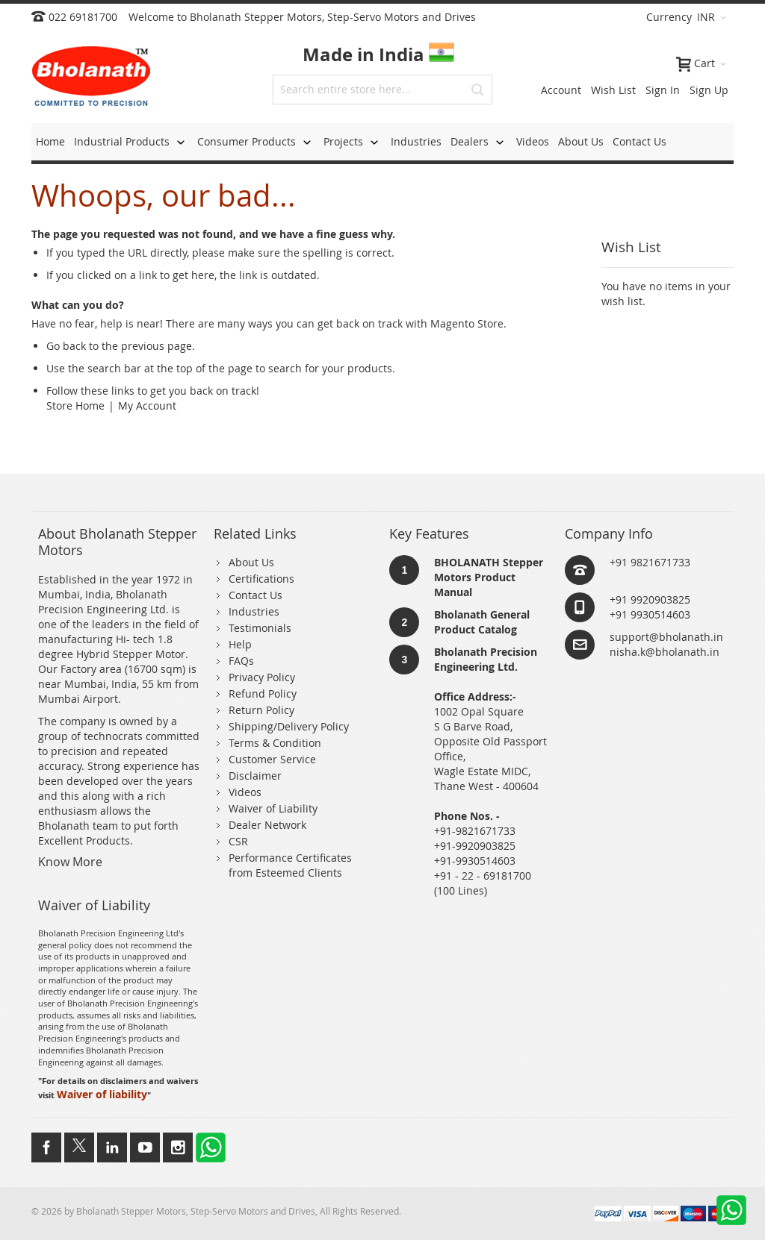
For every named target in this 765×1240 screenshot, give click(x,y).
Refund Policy (263, 693)
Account (561, 90)
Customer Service (272, 759)
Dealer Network (267, 825)
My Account (147, 405)
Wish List (613, 90)
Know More (70, 862)
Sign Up (709, 90)
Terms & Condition (275, 743)
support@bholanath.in (666, 637)
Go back (66, 346)
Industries (254, 611)
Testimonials (260, 628)
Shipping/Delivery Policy (289, 726)
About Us (251, 562)
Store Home (75, 405)
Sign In (662, 90)
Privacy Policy (262, 677)
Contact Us (255, 595)
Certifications (261, 579)
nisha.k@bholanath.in (664, 652)
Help (240, 644)
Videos (245, 792)
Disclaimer (255, 775)
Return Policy (261, 710)
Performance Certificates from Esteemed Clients (290, 865)
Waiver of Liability (273, 808)
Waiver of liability (102, 1094)
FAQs (241, 661)
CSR (238, 841)
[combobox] (382, 89)
